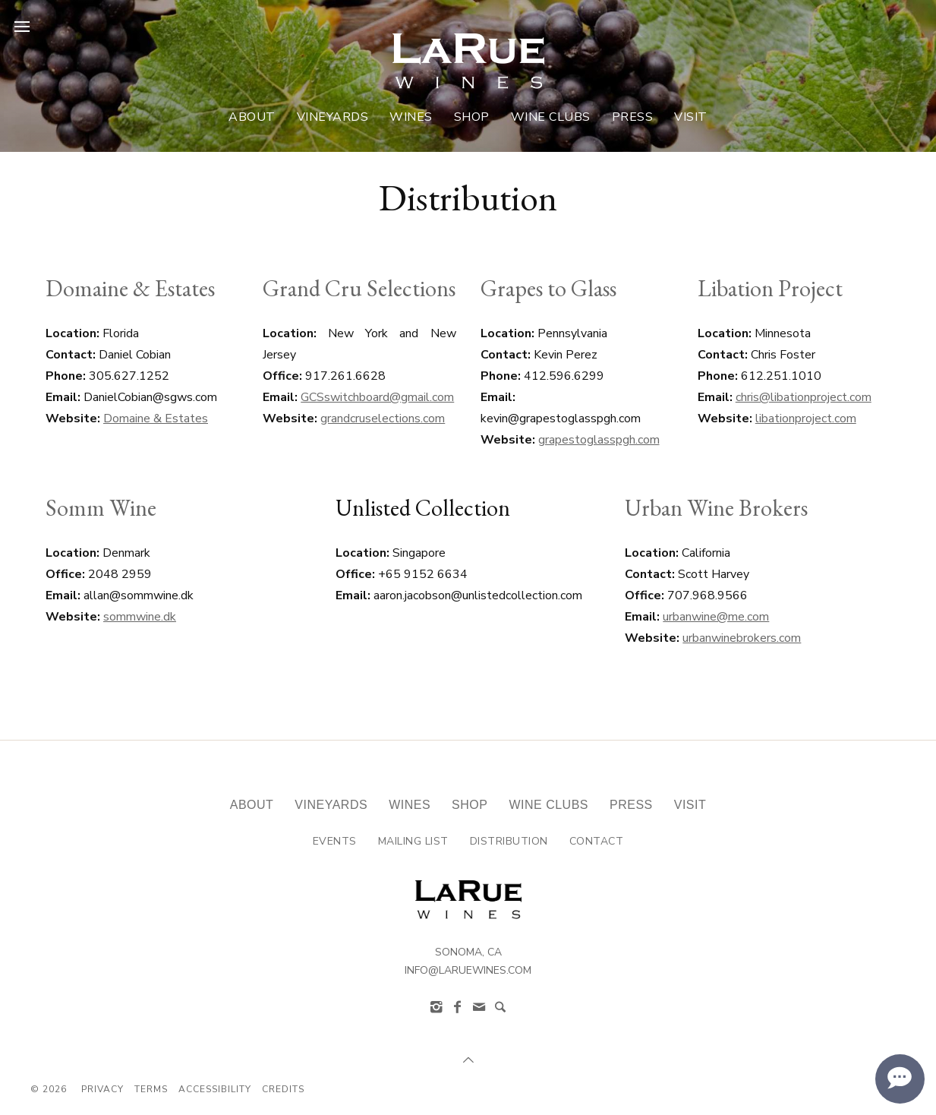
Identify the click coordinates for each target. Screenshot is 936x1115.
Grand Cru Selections (359, 288)
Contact (596, 841)
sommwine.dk (139, 616)
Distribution (509, 841)
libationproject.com (805, 418)
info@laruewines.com (468, 970)
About (252, 117)
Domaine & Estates (130, 288)
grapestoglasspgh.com (599, 439)
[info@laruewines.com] (479, 1007)
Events (335, 841)
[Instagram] (436, 1007)
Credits (283, 1089)
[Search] (500, 1007)
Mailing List (413, 841)
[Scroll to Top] (468, 1060)
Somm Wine (101, 508)
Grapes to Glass (548, 288)
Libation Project (770, 288)
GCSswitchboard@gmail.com (377, 397)
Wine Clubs (551, 117)
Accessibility (214, 1089)
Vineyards (333, 117)
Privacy (102, 1089)
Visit (691, 117)
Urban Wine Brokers (716, 508)
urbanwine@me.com (716, 616)
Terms (151, 1089)
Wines (411, 117)
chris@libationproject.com (803, 397)
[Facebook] (457, 1007)
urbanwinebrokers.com (741, 638)
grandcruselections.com (382, 418)
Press (633, 117)
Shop (472, 117)
